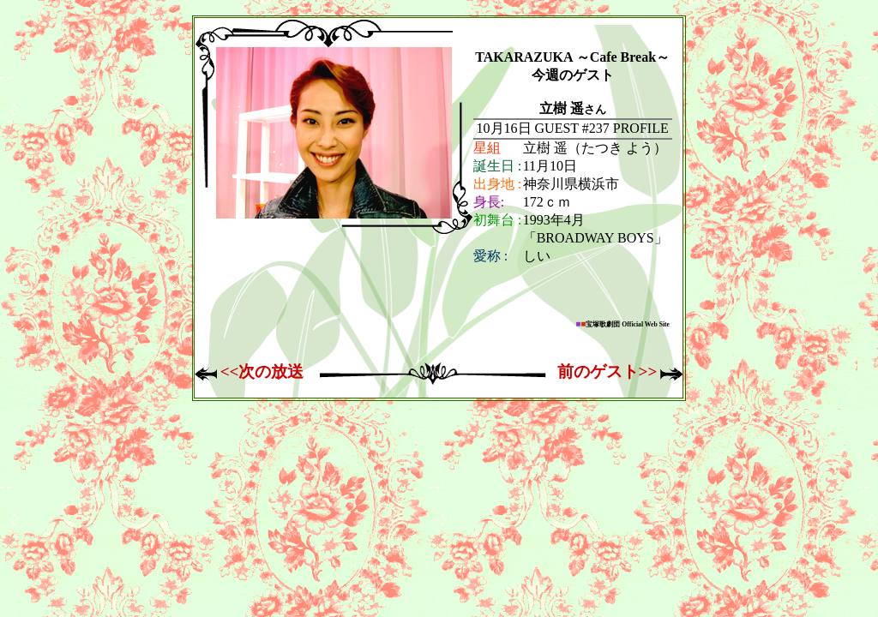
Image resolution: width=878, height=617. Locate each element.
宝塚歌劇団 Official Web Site (622, 324)
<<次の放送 (262, 371)
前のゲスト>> (607, 371)
